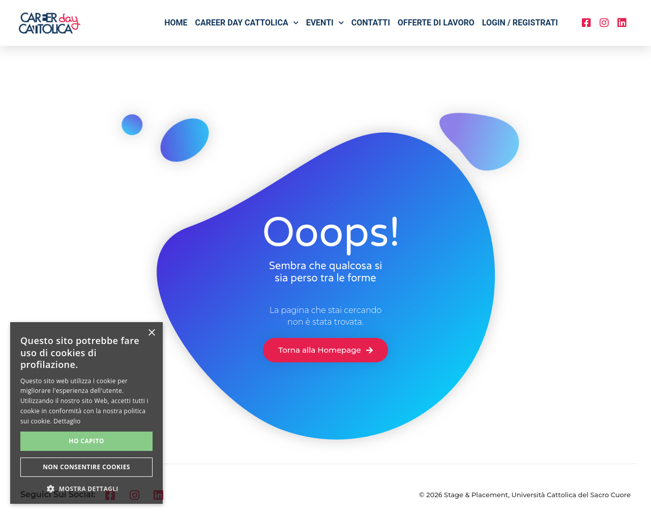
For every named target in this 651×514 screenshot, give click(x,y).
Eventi (325, 23)
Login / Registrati (520, 22)
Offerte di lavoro (436, 22)
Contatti (370, 22)
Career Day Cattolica (247, 23)
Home (175, 22)
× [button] (151, 333)
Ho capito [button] (86, 441)
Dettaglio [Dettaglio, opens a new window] (66, 421)
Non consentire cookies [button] (86, 467)
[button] (86, 488)
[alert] (86, 413)
